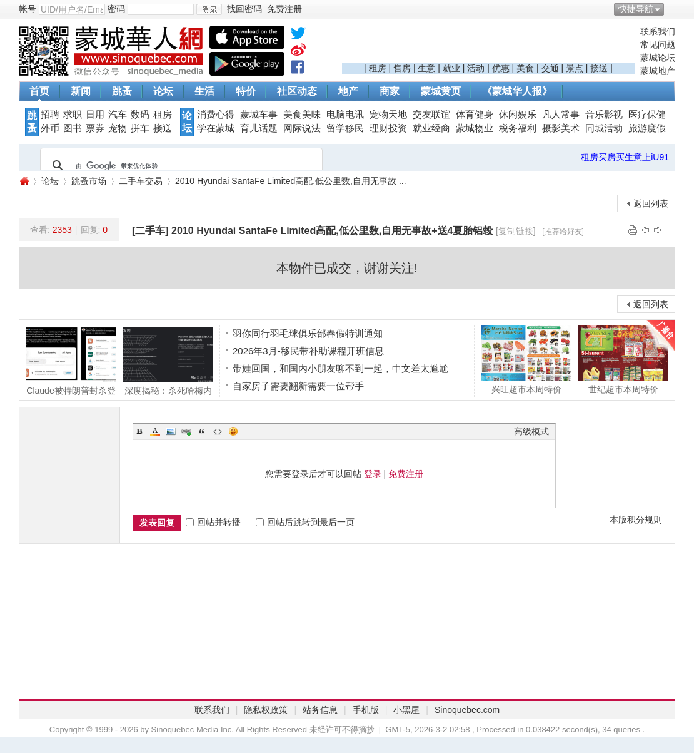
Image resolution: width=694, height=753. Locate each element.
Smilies (233, 431)
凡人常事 (561, 115)
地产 (348, 91)
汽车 (117, 115)
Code (217, 431)
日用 (95, 115)
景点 (574, 68)
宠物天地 (388, 115)
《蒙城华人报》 (517, 91)
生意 (426, 68)
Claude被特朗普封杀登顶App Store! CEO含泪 (71, 360)
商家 (390, 91)
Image (170, 431)
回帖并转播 (213, 522)
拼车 (140, 128)
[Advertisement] (488, 44)
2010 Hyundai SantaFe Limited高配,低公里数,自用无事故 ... (290, 181)
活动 (476, 68)
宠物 (117, 128)
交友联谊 (431, 115)
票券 (95, 128)
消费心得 (215, 115)
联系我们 (657, 31)
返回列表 (650, 203)
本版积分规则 (636, 520)
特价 (246, 91)
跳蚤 (122, 91)
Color (155, 431)
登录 (372, 474)
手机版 (366, 710)
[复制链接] (516, 231)
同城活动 (604, 128)
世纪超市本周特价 (623, 359)
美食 (525, 68)
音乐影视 (604, 115)
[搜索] (179, 165)
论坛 (163, 91)
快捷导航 (635, 9)
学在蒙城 (215, 128)
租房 (377, 68)
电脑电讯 (345, 115)
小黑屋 (406, 710)
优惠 (501, 68)
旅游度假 (647, 128)
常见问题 (657, 44)
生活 (204, 91)
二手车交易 (141, 181)
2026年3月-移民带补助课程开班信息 (308, 351)
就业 (451, 68)
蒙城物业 (474, 128)
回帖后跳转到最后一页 (305, 522)
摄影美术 (561, 128)
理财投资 (388, 128)
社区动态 (297, 91)
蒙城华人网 (24, 181)
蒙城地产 (657, 71)
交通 (550, 68)
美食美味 (302, 115)
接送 (599, 68)
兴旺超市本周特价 (526, 359)
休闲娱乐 (517, 115)
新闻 (81, 91)
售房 (402, 68)
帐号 (27, 9)
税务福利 (517, 128)
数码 (140, 115)
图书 (72, 128)
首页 (39, 91)
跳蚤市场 (88, 181)
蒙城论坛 (657, 58)
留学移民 (345, 128)
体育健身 (474, 115)
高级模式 (531, 431)
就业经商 (431, 128)
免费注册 (405, 474)
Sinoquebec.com (467, 710)
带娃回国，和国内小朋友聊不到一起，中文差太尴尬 (340, 368)
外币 (50, 128)
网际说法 (302, 128)
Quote (202, 431)
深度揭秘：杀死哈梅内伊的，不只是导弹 (168, 360)
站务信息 (320, 710)
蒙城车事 (259, 115)
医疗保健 (647, 115)
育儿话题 (259, 128)
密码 (116, 9)
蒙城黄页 (441, 91)
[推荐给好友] (563, 231)
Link (186, 431)
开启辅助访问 (672, 8)
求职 (72, 115)
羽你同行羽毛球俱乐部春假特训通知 (308, 333)
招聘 (50, 115)
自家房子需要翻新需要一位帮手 (298, 386)
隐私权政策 (266, 710)
